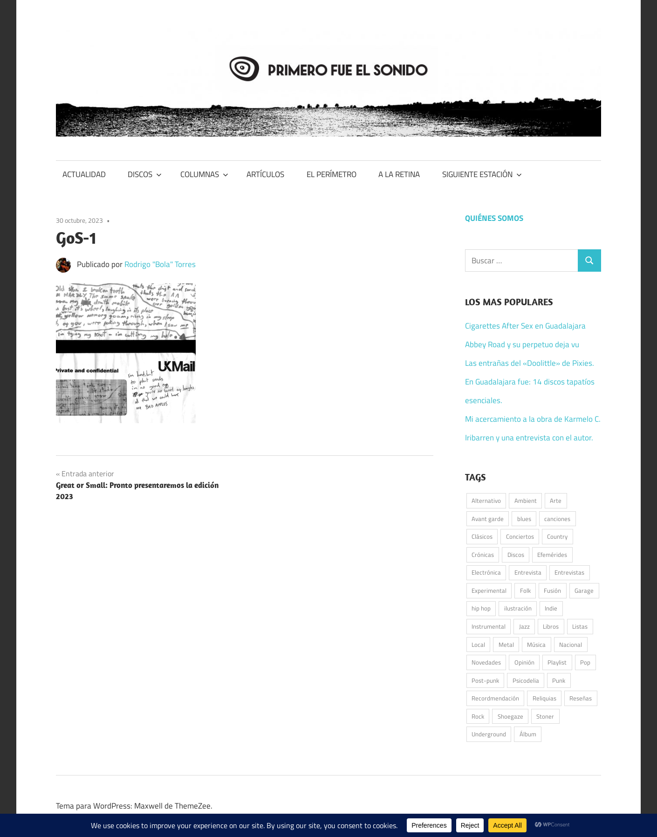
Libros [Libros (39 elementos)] (551, 626)
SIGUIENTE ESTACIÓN (482, 174)
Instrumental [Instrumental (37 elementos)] (489, 626)
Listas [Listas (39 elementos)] (580, 626)
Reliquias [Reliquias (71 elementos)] (544, 698)
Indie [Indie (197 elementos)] (551, 608)
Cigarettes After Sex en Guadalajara (525, 326)
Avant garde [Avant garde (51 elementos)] (488, 518)
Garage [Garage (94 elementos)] (584, 590)
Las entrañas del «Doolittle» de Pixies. (529, 363)
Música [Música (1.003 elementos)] (536, 644)
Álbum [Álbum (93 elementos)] (528, 734)
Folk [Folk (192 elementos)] (525, 590)
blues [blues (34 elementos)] (524, 518)
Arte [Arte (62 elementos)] (555, 500)
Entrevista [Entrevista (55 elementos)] (527, 572)
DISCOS (145, 174)
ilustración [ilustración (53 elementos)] (518, 608)
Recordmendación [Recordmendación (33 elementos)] (495, 698)
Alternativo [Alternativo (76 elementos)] (486, 500)
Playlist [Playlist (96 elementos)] (557, 662)
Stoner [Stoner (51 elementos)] (545, 716)
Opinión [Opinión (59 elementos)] (524, 662)
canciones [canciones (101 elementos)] (557, 518)
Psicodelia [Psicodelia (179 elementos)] (526, 680)
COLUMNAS (204, 174)
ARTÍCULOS (265, 174)
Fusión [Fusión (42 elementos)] (552, 590)
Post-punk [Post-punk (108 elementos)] (485, 680)
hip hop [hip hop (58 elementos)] (481, 608)
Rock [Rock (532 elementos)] (478, 716)
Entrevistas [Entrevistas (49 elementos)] (569, 572)
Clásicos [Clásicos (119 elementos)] (482, 536)
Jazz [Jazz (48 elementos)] (524, 626)
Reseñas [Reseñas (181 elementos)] (580, 698)
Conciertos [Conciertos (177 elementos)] (520, 536)
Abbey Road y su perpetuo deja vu (522, 344)
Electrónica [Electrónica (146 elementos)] (486, 572)
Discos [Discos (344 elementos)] (515, 554)
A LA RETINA (399, 174)
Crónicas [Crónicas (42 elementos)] (483, 554)
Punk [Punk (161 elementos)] (558, 680)
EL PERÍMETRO (331, 174)
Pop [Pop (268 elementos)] (585, 662)
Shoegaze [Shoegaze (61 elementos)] (510, 716)
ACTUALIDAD (84, 174)
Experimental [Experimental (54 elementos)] (489, 590)
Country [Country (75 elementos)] (557, 536)
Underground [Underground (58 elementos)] (489, 734)
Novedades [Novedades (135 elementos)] (486, 662)
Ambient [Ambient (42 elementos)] (525, 500)
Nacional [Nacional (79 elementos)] (570, 644)
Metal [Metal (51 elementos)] (506, 644)
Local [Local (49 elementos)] (478, 644)
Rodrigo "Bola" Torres (160, 264)
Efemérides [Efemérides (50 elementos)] (552, 554)
